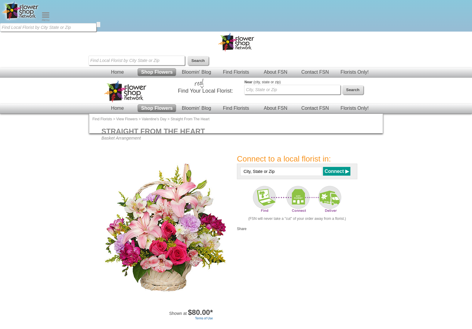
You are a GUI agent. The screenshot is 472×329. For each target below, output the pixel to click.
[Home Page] (21, 20)
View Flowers (127, 119)
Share (242, 229)
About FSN (275, 72)
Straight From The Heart (190, 119)
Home (117, 72)
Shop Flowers (157, 72)
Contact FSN (315, 72)
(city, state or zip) (262, 82)
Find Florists (236, 72)
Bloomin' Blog (196, 72)
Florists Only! (354, 72)
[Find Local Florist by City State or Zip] (48, 27)
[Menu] (46, 20)
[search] (98, 24)
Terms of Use (204, 318)
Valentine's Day (154, 119)
